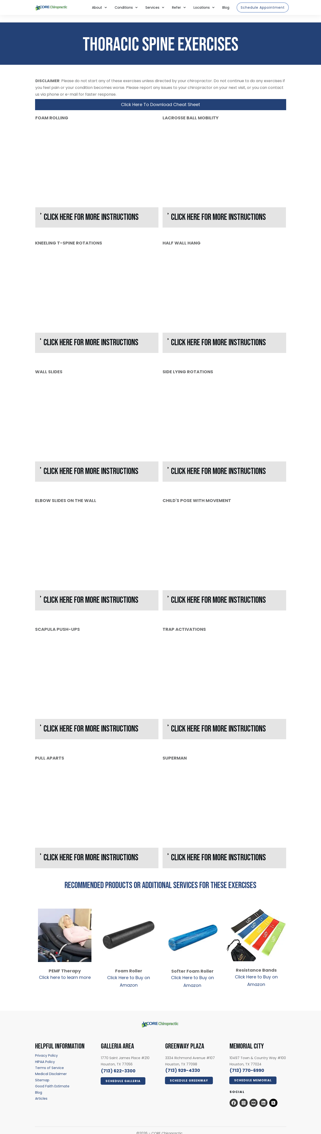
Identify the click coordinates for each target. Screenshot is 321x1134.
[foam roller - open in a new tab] (128, 927)
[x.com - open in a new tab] (273, 1095)
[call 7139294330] (182, 1063)
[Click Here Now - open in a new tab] (123, 1074)
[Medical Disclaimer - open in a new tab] (51, 1066)
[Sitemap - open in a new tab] (42, 1072)
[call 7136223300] (118, 1064)
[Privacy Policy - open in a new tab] (46, 1048)
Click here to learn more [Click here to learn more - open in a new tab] (65, 970)
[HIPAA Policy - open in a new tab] (45, 1054)
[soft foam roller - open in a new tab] (192, 929)
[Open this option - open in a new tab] (234, 1095)
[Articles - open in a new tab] (41, 1091)
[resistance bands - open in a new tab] (256, 932)
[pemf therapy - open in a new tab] (64, 928)
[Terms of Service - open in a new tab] (49, 1060)
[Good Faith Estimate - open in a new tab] (52, 1079)
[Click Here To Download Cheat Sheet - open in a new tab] (160, 97)
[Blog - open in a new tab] (38, 1085)
